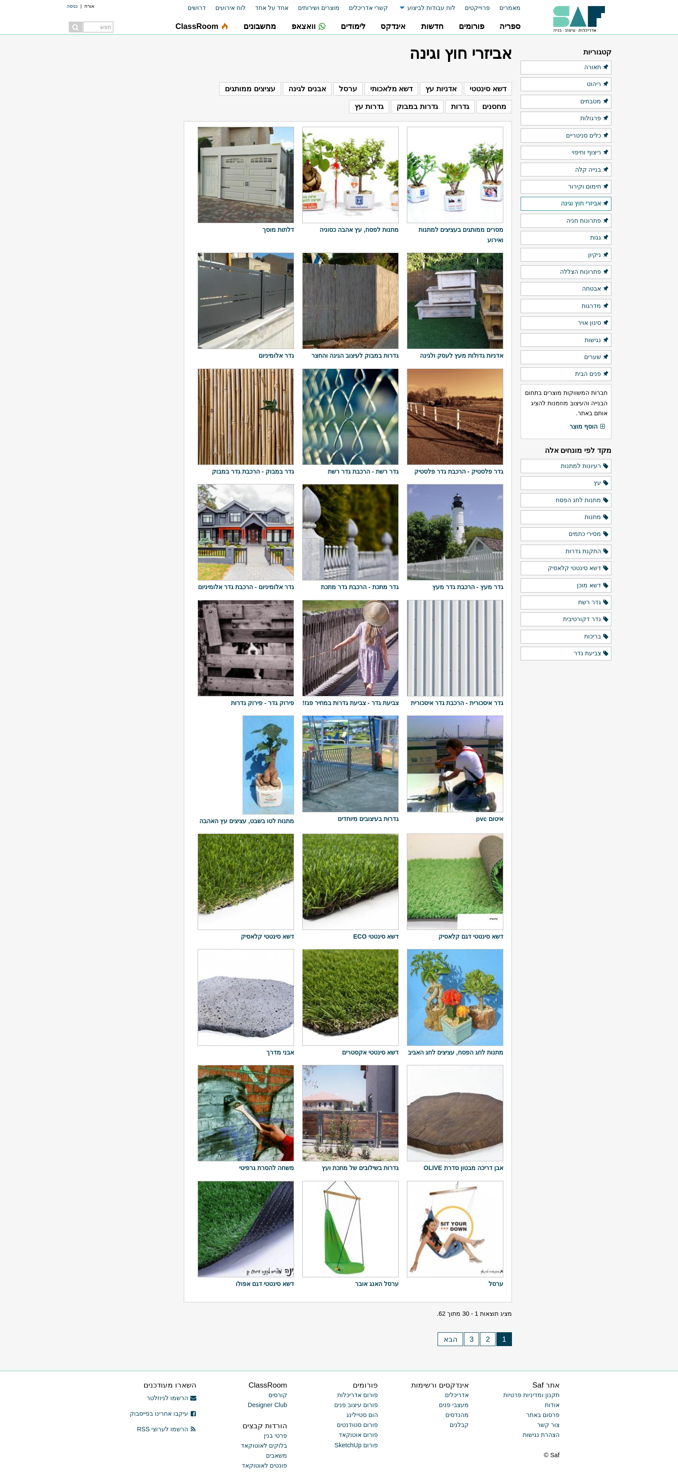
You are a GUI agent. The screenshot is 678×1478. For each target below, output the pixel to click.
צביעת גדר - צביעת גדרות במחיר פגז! (350, 702)
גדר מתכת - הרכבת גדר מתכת (360, 587)
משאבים (276, 1455)
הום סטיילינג (362, 1414)
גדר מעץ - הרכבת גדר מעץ (467, 587)
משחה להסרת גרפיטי (266, 1167)
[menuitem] (505, 8)
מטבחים (594, 101)
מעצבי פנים (454, 1404)
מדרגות (595, 306)
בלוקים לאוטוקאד (264, 1445)
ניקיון (598, 255)
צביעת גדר (591, 653)
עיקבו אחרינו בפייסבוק (163, 1413)
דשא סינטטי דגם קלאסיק (470, 936)
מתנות (597, 517)
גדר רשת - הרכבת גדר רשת (363, 471)
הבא (450, 1339)
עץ (601, 483)
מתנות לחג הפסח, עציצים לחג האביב (455, 1052)
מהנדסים (457, 1414)
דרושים (197, 7)
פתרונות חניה (587, 221)
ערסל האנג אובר (377, 1283)
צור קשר (548, 1424)
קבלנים (459, 1424)
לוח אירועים (230, 7)
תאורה (596, 67)
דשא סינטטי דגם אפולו (265, 1283)
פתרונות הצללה (584, 272)
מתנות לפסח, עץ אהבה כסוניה (359, 229)
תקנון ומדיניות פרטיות (531, 1394)
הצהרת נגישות (541, 1434)
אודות (552, 1404)
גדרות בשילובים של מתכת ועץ (360, 1167)
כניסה (72, 6)
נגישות (597, 340)
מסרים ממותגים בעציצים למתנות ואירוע (461, 234)
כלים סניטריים (587, 136)
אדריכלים (457, 1394)
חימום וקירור (588, 187)
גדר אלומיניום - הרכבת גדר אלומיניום (246, 587)
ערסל (496, 1283)
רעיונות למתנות (585, 466)
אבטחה (595, 289)
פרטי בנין (275, 1435)
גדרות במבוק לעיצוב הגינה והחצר (355, 355)
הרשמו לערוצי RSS (166, 1429)
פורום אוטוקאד (358, 1434)
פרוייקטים (477, 7)
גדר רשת (593, 602)
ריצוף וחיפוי (590, 152)
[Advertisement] (121, 173)
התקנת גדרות (587, 551)
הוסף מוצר (587, 427)
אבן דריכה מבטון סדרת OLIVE (463, 1167)
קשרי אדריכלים (368, 7)
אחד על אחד (271, 7)
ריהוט (598, 84)
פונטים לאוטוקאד (264, 1465)
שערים (596, 357)
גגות (599, 238)
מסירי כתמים (589, 534)
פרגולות (594, 118)
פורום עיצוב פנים (356, 1404)
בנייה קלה (592, 170)
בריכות (596, 636)
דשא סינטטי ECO (376, 936)
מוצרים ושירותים (318, 7)
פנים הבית (592, 374)
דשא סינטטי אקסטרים (370, 1052)
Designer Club (267, 1404)
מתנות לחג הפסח (582, 500)
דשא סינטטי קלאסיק (267, 936)
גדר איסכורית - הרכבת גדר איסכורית (457, 702)
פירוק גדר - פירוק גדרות (262, 702)
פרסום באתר (543, 1414)
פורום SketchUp (356, 1445)
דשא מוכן (593, 585)
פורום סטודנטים (357, 1424)
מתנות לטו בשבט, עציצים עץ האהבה (246, 821)
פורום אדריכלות (357, 1394)
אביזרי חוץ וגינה (585, 203)
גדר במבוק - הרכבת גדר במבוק (253, 471)
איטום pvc (489, 818)
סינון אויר (593, 323)
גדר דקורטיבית (586, 619)
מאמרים (510, 7)
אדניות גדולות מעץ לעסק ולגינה (461, 355)
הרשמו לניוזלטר (171, 1398)
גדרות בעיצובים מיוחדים (368, 818)
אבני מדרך (280, 1052)
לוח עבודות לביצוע (431, 7)
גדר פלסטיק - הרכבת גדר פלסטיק (458, 471)
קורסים (278, 1394)
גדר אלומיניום (276, 355)
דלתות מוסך (278, 229)
